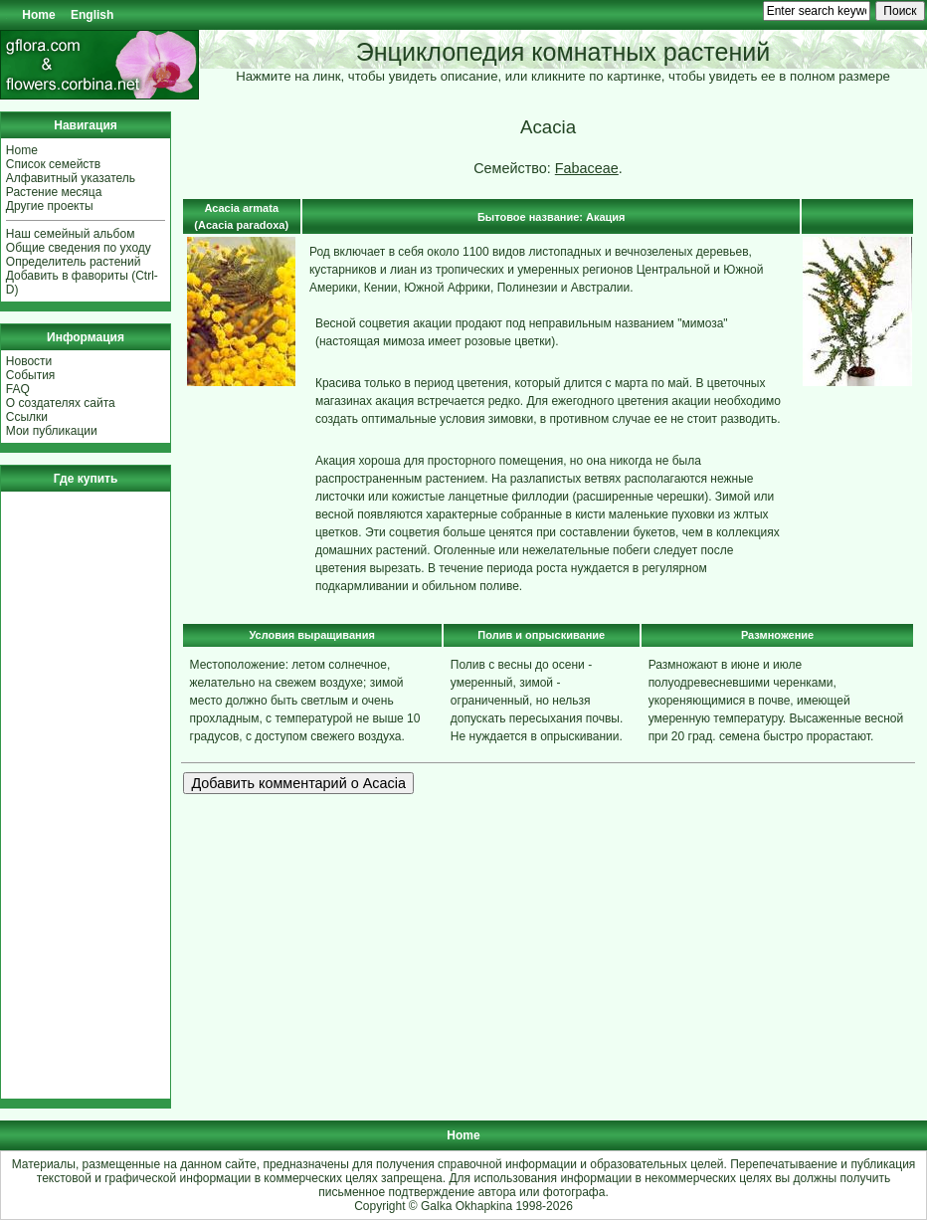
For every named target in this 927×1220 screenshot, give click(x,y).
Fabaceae (587, 168)
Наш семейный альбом (70, 234)
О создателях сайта (60, 403)
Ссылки (27, 417)
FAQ (18, 389)
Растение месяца (54, 192)
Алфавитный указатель (70, 178)
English (92, 15)
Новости (29, 361)
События (31, 375)
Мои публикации (51, 431)
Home (38, 15)
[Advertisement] (65, 795)
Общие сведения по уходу (78, 248)
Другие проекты (49, 206)
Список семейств (53, 164)
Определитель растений (73, 262)
